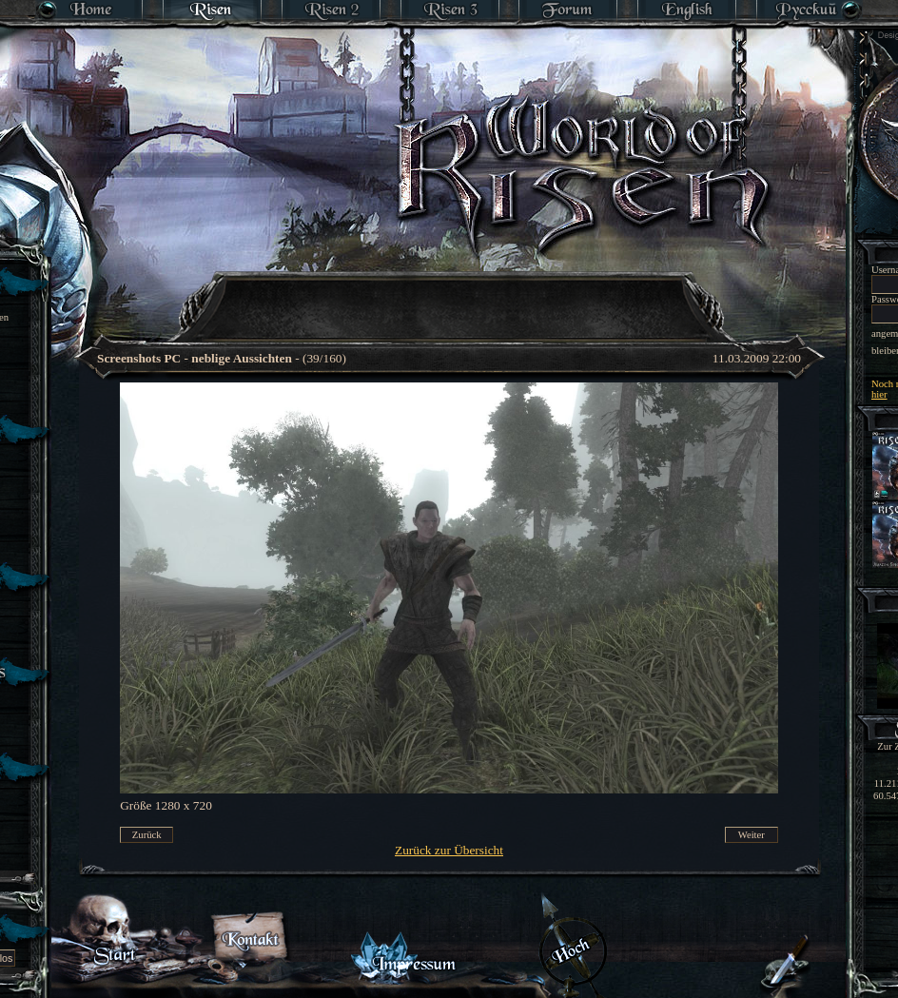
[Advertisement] (438, 385)
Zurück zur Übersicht (449, 850)
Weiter (751, 835)
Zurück (147, 835)
